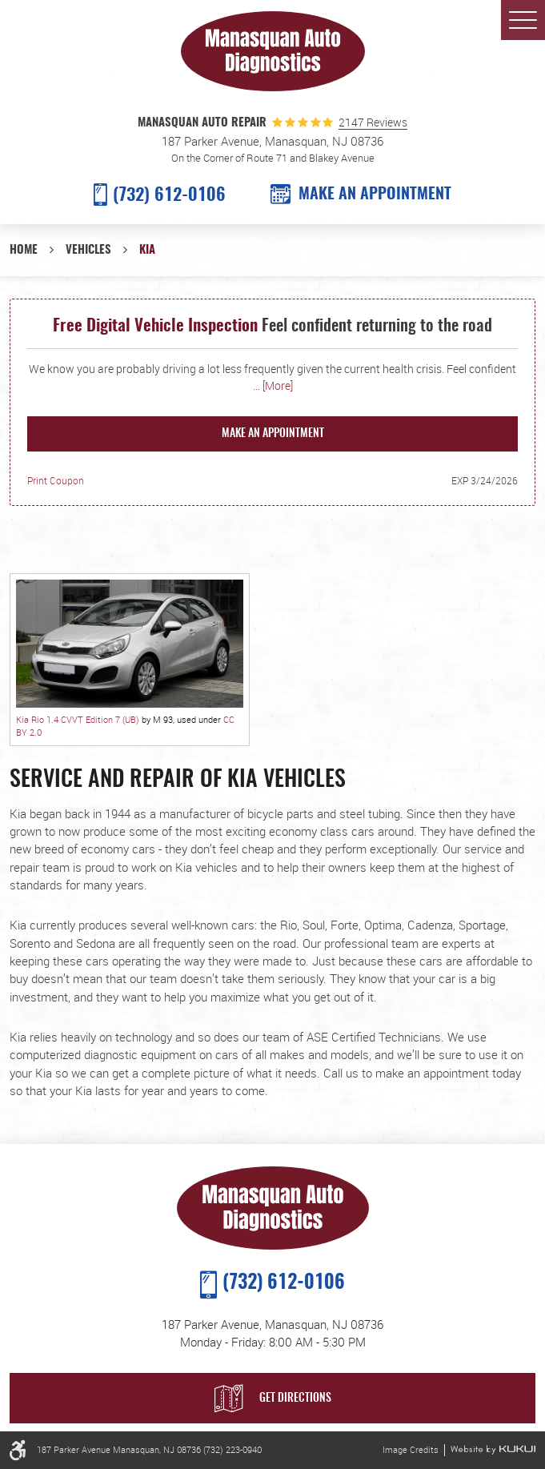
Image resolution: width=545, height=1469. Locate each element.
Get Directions (295, 1398)
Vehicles (88, 250)
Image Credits (411, 1449)
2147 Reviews (373, 123)
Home (24, 250)
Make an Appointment (273, 433)
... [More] (273, 385)
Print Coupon (55, 481)
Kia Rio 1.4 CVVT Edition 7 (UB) (77, 719)
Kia (147, 250)
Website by (493, 1450)
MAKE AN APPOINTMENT (375, 195)
